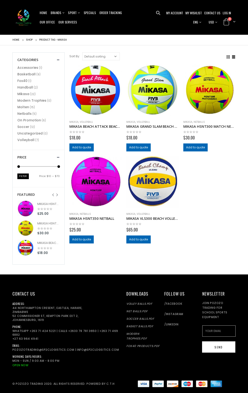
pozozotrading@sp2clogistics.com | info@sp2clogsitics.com (65, 350)
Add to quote (82, 147)
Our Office (47, 21)
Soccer (23, 126)
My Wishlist (193, 12)
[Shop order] (101, 56)
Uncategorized (30, 133)
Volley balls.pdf (139, 304)
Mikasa (74, 122)
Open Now (20, 365)
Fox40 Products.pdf (143, 346)
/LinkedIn (171, 324)
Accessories (27, 67)
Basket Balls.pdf (139, 326)
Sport (72, 12)
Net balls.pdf (137, 311)
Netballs (199, 122)
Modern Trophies (31, 100)
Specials (90, 12)
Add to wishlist (119, 122)
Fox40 (22, 80)
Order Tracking (110, 12)
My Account (174, 12)
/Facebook (173, 304)
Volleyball (86, 122)
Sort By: (74, 56)
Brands (56, 12)
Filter (23, 176)
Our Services (67, 21)
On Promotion (29, 120)
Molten (23, 107)
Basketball (26, 74)
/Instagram (173, 314)
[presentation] (55, 194)
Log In (227, 12)
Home (43, 12)
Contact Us (212, 12)
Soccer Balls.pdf (140, 319)
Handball (25, 87)
